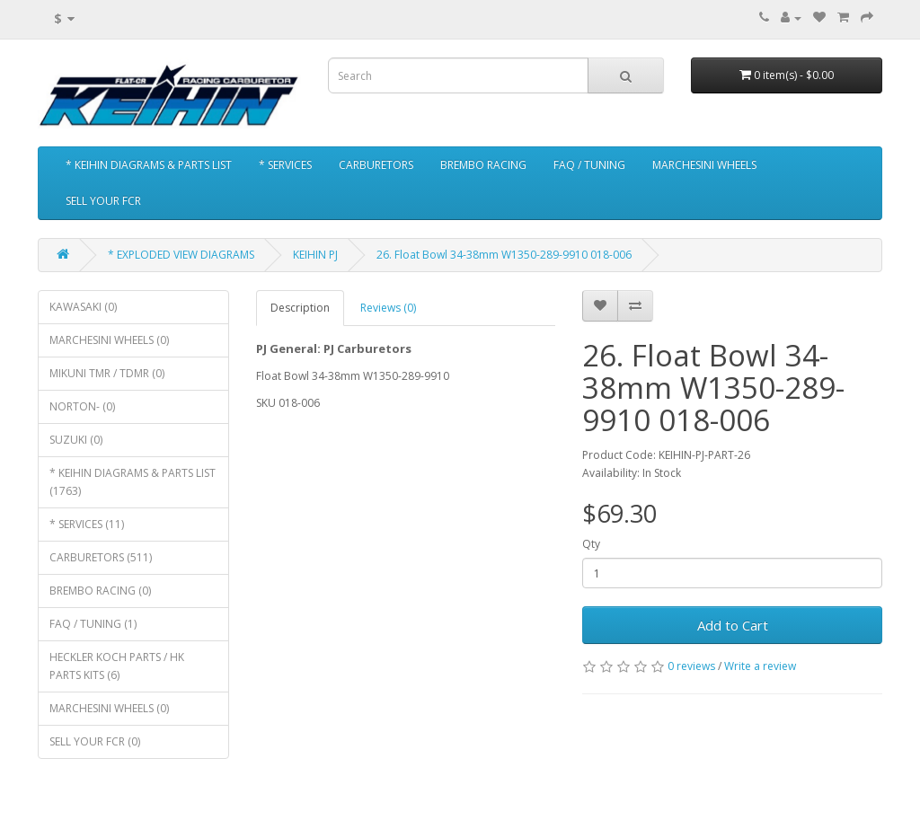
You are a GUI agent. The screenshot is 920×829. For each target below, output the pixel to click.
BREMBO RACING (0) (100, 590)
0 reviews (691, 666)
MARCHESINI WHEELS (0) (109, 340)
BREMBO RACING (483, 164)
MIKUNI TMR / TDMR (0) (106, 373)
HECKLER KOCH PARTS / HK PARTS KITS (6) (116, 666)
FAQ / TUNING (589, 164)
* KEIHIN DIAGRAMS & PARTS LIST (149, 164)
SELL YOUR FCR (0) (94, 741)
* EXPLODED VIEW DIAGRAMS (181, 254)
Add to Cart (732, 625)
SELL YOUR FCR (103, 200)
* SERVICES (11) (86, 524)
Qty (591, 543)
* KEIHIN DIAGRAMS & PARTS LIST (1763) (132, 481)
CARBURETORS (376, 164)
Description (300, 307)
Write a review (760, 666)
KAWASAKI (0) (83, 306)
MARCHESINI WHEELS (704, 164)
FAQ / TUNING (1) (93, 623)
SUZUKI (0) (75, 439)
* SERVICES (285, 164)
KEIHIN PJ (315, 254)
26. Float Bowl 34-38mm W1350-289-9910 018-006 (504, 254)
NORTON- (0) (82, 406)
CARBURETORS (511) (100, 557)
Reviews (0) (388, 307)
